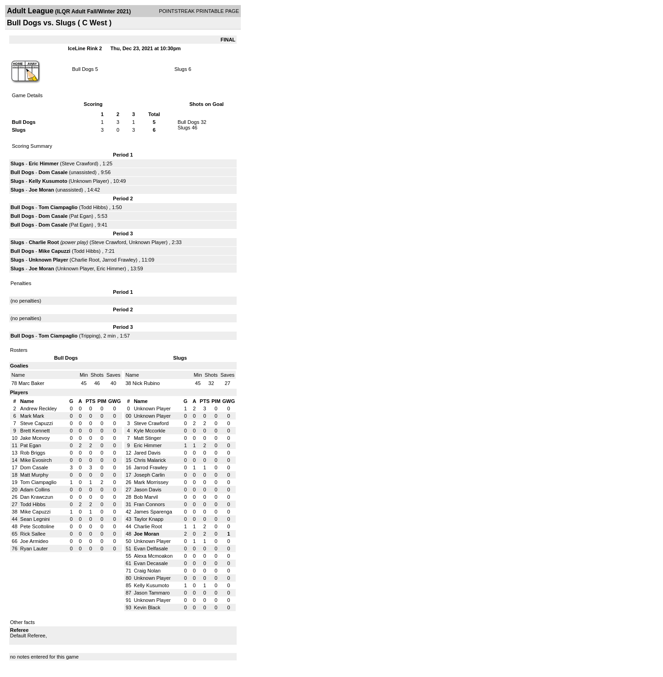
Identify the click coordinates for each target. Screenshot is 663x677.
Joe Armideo (34, 541)
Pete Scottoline (37, 526)
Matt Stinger (147, 438)
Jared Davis (147, 452)
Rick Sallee (33, 534)
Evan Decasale (151, 563)
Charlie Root (43, 242)
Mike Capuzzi (54, 251)
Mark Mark (32, 416)
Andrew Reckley (38, 408)
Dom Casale (53, 172)
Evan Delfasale (151, 548)
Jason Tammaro (152, 592)
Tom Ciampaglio (58, 207)
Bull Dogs (83, 69)
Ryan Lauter (34, 548)
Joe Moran (41, 190)
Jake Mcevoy (35, 438)
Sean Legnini (35, 519)
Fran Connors (149, 504)
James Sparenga (153, 511)
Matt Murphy (34, 475)
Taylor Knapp (148, 519)
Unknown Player (88, 181)
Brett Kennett (35, 430)
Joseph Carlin (149, 475)
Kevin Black (147, 607)
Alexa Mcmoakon (153, 556)
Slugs (180, 69)
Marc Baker (31, 383)
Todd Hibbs (93, 207)
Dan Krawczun (36, 497)
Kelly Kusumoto (48, 181)
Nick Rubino (146, 383)
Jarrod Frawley (119, 260)
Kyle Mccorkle (149, 430)
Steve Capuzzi (36, 423)
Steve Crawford (79, 163)
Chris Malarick (150, 460)
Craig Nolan (147, 570)
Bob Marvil (146, 497)
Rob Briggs (32, 452)
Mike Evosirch (36, 460)
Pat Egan (81, 216)
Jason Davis (148, 489)
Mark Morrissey (151, 482)
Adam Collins (35, 489)
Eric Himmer (43, 163)
